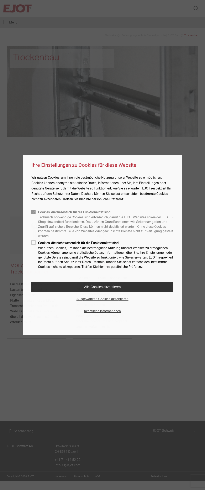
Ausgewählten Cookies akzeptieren (102, 299)
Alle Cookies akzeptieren (102, 287)
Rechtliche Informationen (102, 311)
